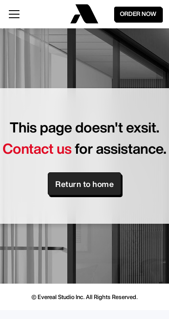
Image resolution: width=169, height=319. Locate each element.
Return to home (84, 184)
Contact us (37, 148)
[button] (33, 14)
